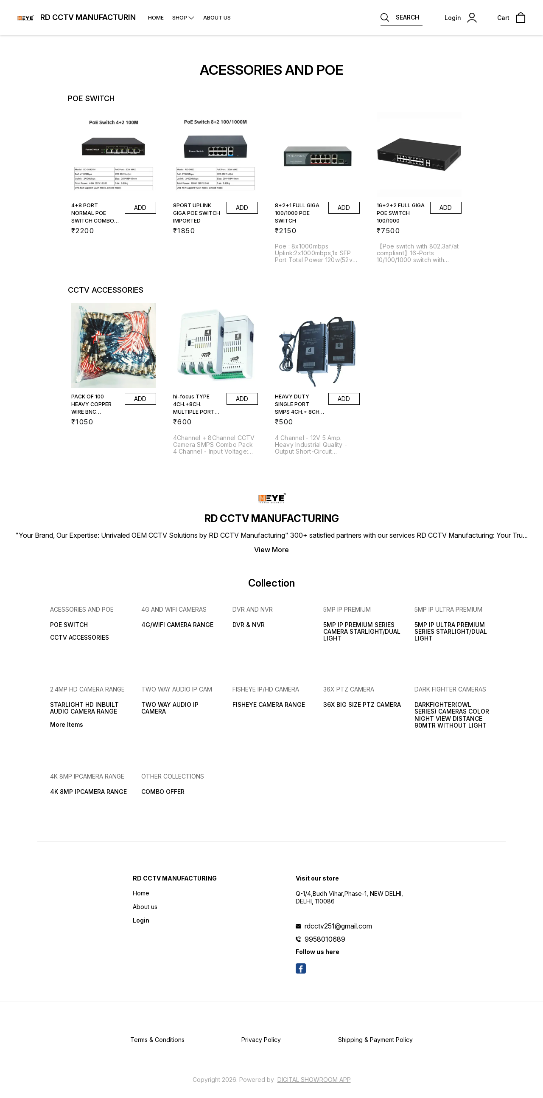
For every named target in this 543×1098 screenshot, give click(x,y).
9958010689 (325, 939)
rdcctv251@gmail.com (338, 926)
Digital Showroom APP (314, 1079)
